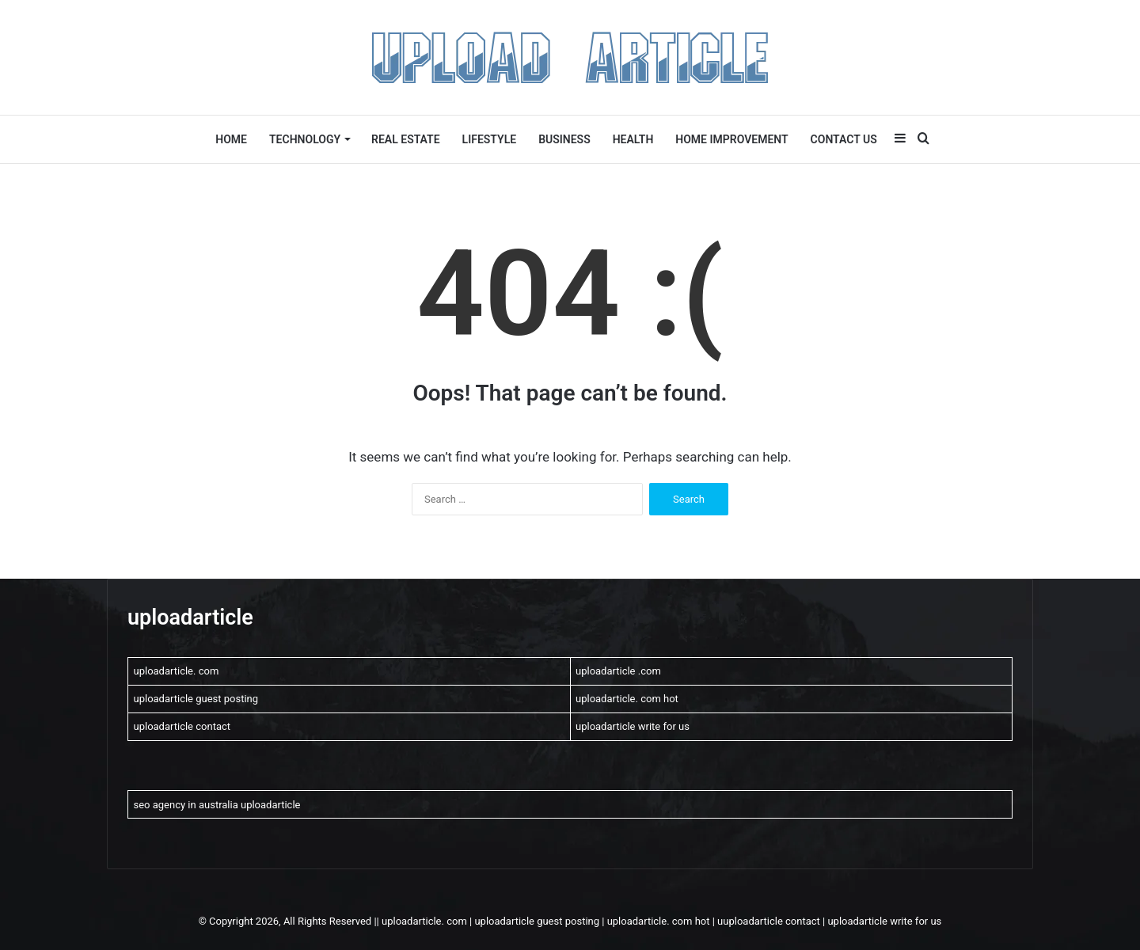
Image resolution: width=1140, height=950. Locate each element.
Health (633, 139)
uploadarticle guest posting (196, 699)
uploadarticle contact (182, 726)
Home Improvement (731, 139)
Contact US (844, 139)
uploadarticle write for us (633, 726)
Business (564, 139)
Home (231, 139)
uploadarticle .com (618, 671)
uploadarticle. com (176, 671)
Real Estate (405, 139)
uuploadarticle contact (768, 921)
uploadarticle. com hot (627, 699)
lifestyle (489, 139)
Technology (304, 139)
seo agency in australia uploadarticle (217, 805)
